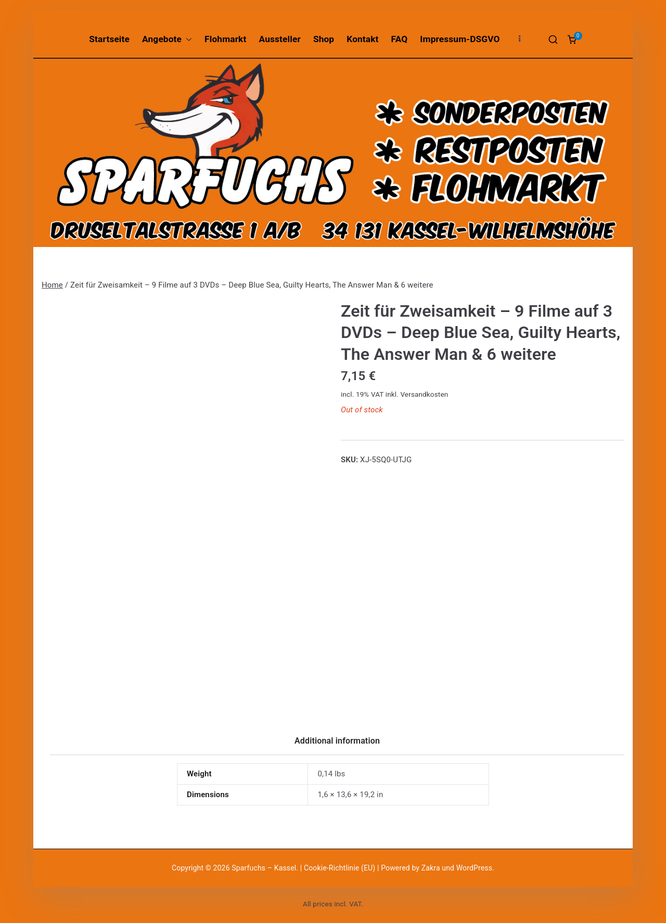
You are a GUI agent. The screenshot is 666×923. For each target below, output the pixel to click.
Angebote (167, 39)
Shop (323, 39)
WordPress (474, 868)
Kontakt (362, 39)
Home (52, 285)
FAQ (399, 39)
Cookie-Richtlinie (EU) (340, 868)
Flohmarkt (225, 39)
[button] (187, 39)
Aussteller (280, 39)
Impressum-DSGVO (459, 39)
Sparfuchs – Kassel (264, 868)
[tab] (337, 744)
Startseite (109, 39)
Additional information (337, 741)
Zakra (430, 868)
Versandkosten (424, 394)
